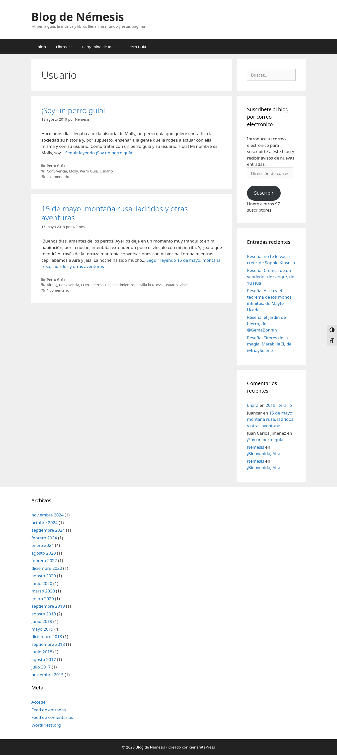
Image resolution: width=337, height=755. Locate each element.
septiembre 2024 (48, 530)
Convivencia (57, 171)
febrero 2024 (44, 538)
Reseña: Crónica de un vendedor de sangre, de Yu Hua (270, 276)
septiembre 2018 (48, 644)
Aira (50, 284)
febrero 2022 (44, 560)
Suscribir (263, 193)
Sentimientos (123, 284)
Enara (252, 405)
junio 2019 (41, 621)
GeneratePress (202, 747)
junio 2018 (41, 652)
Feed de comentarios (52, 717)
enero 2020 (42, 598)
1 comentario (58, 176)
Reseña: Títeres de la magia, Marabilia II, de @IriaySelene (269, 344)
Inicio (41, 46)
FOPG (85, 284)
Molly (73, 171)
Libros (66, 46)
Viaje (184, 284)
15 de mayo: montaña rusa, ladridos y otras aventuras (114, 213)
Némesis (255, 447)
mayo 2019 (42, 629)
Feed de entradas (48, 710)
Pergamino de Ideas (99, 46)
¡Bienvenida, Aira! (264, 453)
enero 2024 (42, 545)
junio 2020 (41, 583)
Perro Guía (136, 46)
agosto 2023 (43, 553)
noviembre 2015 (47, 674)
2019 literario (279, 405)
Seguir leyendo (99, 153)
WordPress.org (46, 725)
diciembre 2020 (46, 568)
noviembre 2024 (47, 515)
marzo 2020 (43, 591)
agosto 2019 (43, 614)
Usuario (106, 171)
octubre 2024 (44, 522)
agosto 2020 (43, 576)
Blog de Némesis (77, 16)
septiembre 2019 (48, 606)
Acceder (39, 702)
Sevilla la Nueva (149, 284)
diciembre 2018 (46, 636)
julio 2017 (41, 667)
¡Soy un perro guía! (73, 110)
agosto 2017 (43, 659)
